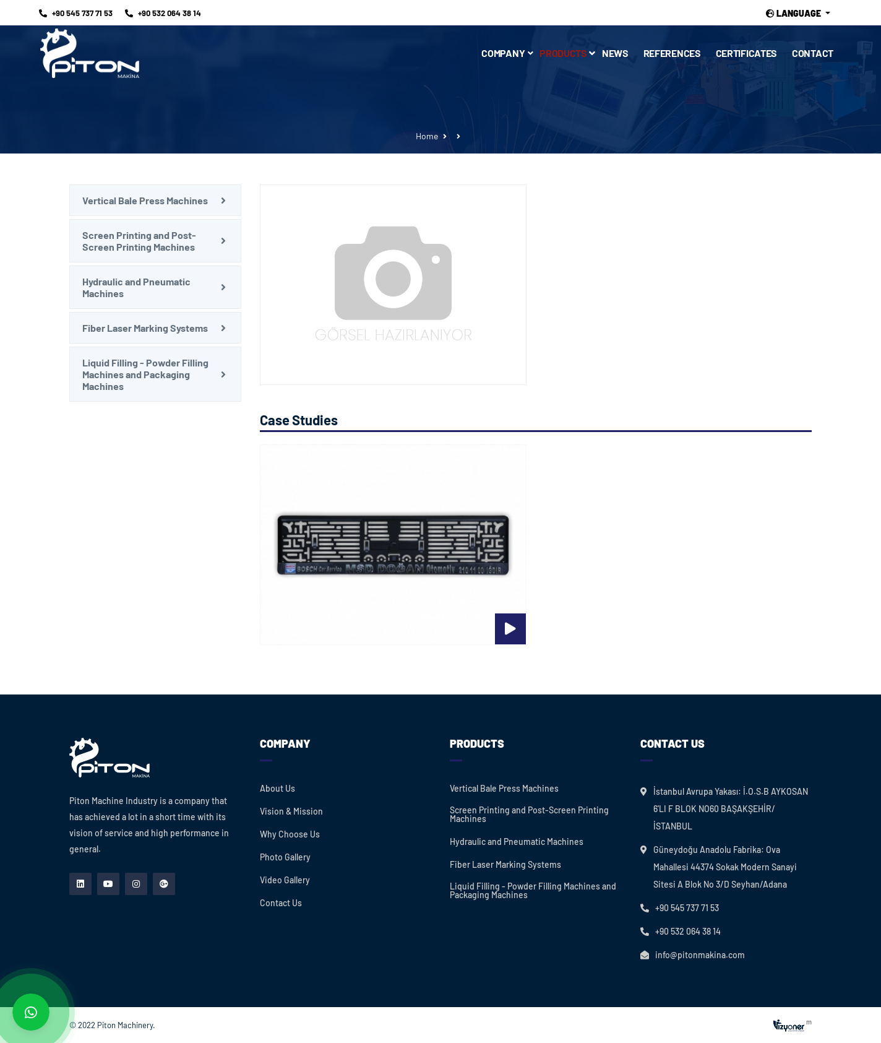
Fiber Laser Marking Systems (145, 328)
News (615, 53)
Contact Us (281, 903)
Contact (812, 53)
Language (794, 13)
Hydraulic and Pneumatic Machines (136, 287)
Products (567, 53)
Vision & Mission (291, 811)
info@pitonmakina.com (700, 955)
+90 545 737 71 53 (76, 13)
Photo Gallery (285, 857)
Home (427, 136)
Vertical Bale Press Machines (145, 200)
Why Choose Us (290, 834)
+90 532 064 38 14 (163, 13)
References (672, 53)
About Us (277, 788)
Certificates (746, 53)
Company (503, 53)
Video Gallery (285, 880)
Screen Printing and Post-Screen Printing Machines (139, 241)
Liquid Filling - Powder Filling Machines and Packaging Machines (145, 374)
